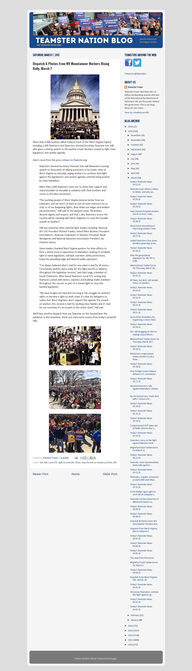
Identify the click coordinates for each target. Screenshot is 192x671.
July (133, 159)
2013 (130, 630)
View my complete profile (137, 112)
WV (115, 462)
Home (76, 474)
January (135, 620)
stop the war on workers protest (96, 462)
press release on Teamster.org (71, 160)
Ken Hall (43, 462)
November (136, 140)
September (136, 149)
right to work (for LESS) (69, 462)
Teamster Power (135, 87)
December (136, 135)
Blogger (113, 659)
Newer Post (40, 474)
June (133, 164)
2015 (130, 131)
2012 (130, 635)
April (133, 173)
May (133, 168)
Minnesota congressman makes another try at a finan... (142, 357)
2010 (130, 645)
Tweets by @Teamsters (135, 74)
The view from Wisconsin (142, 558)
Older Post (110, 474)
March (134, 178)
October (135, 145)
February (135, 615)
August (134, 154)
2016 (130, 127)
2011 (130, 640)
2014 (130, 626)
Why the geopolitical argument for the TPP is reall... (142, 258)
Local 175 (52, 462)
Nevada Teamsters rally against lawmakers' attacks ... (144, 389)
